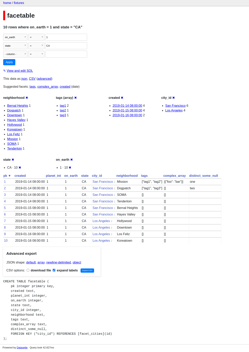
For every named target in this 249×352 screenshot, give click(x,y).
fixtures (19, 3)
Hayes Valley (16, 120)
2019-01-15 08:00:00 (127, 110)
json (24, 78)
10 (6, 240)
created (65, 86)
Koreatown (14, 129)
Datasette (22, 347)
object (77, 262)
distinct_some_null (203, 175)
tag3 (63, 115)
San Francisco (175, 105)
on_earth (71, 175)
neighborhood (127, 175)
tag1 (63, 105)
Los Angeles (174, 110)
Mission (12, 139)
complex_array (47, 86)
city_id (97, 175)
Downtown (14, 115)
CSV (32, 78)
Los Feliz (13, 134)
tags (33, 86)
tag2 (63, 110)
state (85, 175)
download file (39, 270)
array (41, 262)
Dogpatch (14, 110)
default (31, 262)
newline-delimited (58, 262)
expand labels (65, 270)
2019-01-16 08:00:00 (127, 115)
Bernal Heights (17, 105)
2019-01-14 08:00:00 (127, 105)
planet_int (53, 175)
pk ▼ (7, 175)
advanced (44, 78)
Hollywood (14, 124)
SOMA (11, 143)
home (7, 3)
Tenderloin (14, 148)
